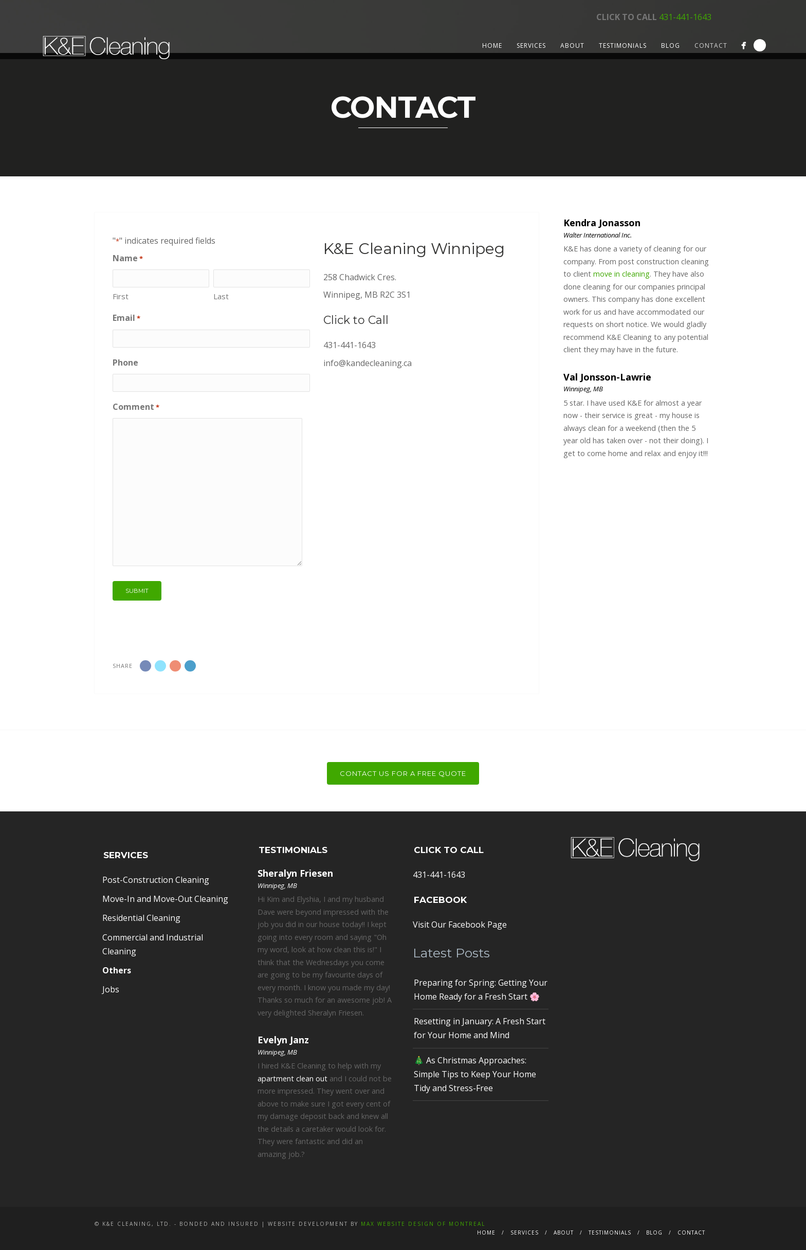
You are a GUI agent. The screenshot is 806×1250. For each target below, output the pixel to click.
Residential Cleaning (141, 917)
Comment (136, 407)
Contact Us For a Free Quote (403, 773)
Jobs (110, 989)
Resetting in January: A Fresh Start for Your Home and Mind (479, 1028)
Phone (125, 362)
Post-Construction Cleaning (155, 879)
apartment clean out (292, 1078)
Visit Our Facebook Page (460, 924)
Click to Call (356, 320)
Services (531, 45)
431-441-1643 (685, 17)
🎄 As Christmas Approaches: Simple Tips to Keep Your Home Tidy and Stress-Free (475, 1074)
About (572, 45)
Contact (710, 45)
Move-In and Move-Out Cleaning (165, 898)
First (121, 296)
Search (760, 45)
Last (221, 296)
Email (126, 318)
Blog (670, 45)
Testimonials (623, 45)
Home (492, 45)
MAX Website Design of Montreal (423, 1223)
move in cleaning (621, 274)
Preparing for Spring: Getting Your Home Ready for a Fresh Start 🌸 (480, 989)
